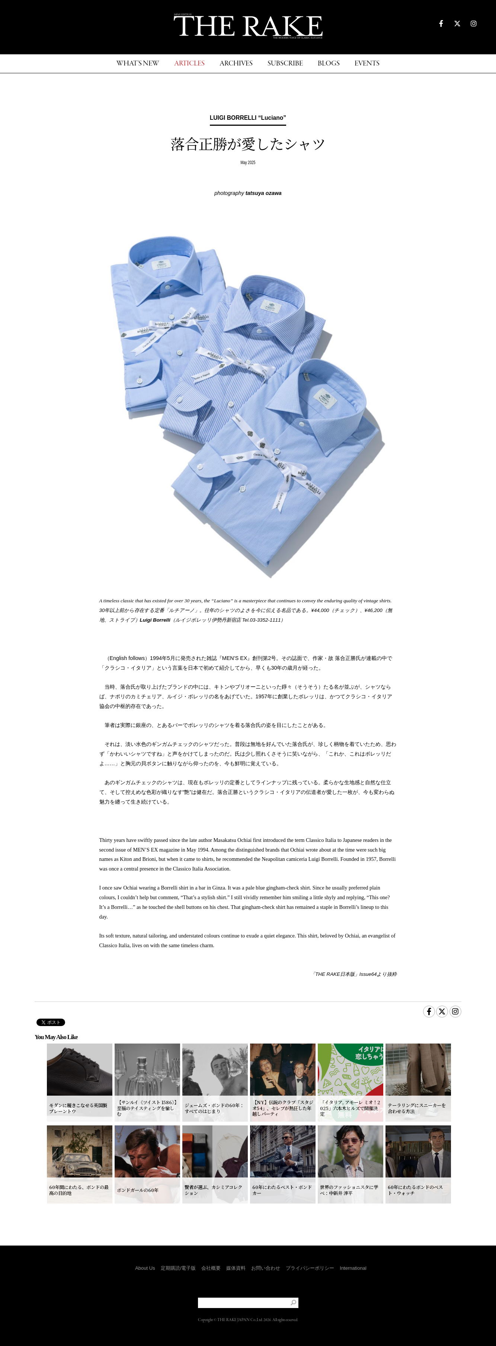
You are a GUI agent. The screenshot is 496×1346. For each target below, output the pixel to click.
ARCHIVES (236, 63)
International (353, 1268)
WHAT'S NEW (137, 63)
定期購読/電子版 (178, 1268)
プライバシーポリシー (310, 1268)
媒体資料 (236, 1268)
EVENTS (367, 63)
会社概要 (211, 1268)
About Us (145, 1268)
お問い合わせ (265, 1268)
